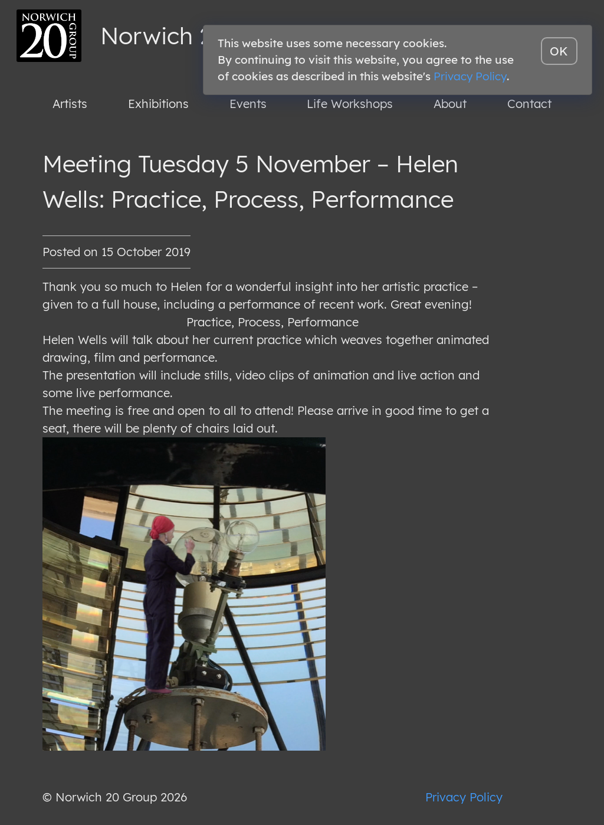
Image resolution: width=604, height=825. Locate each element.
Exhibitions (158, 103)
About (450, 103)
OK (559, 51)
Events (248, 103)
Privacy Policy (464, 797)
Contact (529, 103)
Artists (69, 103)
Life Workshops (350, 103)
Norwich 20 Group (201, 35)
